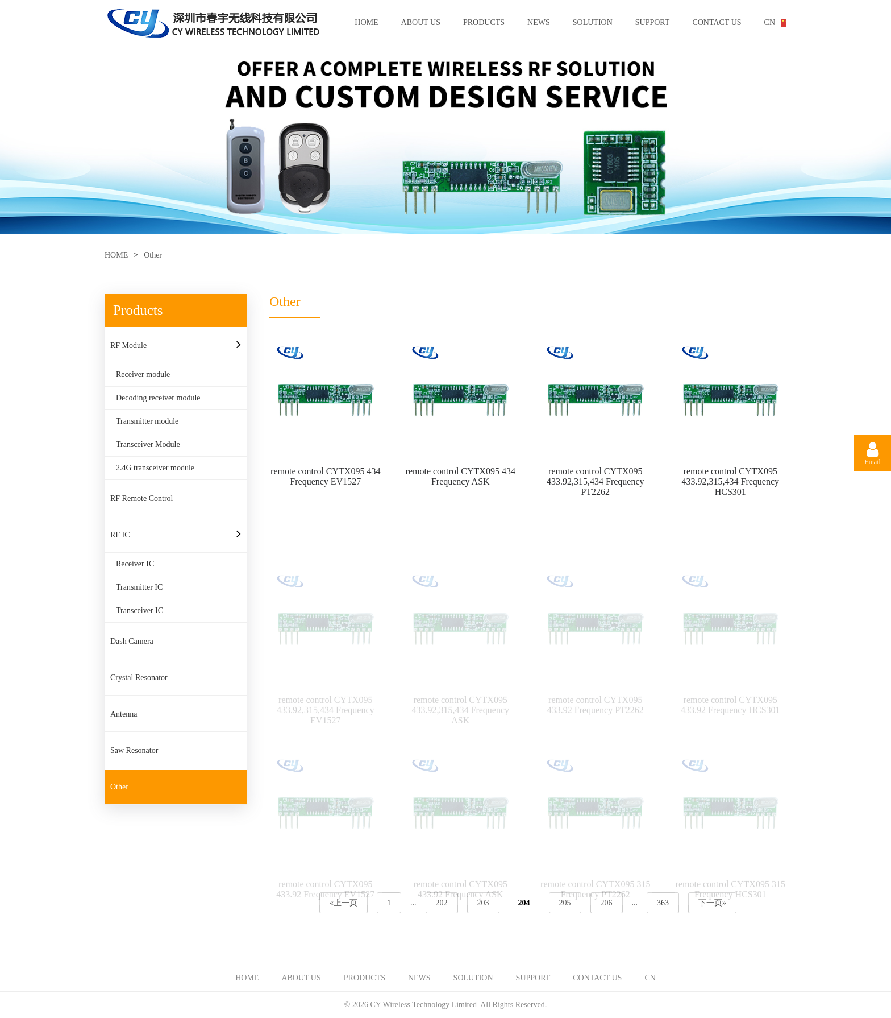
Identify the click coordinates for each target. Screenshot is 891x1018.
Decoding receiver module (158, 398)
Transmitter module (147, 421)
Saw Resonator (134, 750)
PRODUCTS (484, 22)
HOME (366, 22)
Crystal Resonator (139, 677)
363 (663, 903)
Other (153, 255)
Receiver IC (135, 564)
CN (769, 22)
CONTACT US (716, 22)
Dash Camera (131, 641)
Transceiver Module (148, 444)
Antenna (123, 714)
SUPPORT (652, 22)
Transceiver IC (139, 610)
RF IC (120, 535)
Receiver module (143, 374)
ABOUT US (420, 22)
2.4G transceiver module (155, 468)
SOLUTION (593, 22)
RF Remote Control (141, 498)
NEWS (538, 22)
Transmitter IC (139, 587)
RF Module (128, 345)
